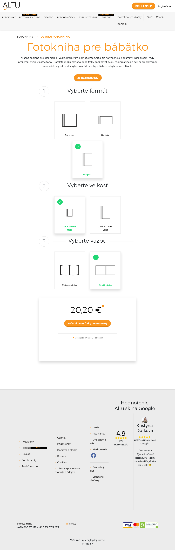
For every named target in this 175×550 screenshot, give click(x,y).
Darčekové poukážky (129, 17)
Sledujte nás (100, 450)
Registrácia (164, 6)
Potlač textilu (88, 17)
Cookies (61, 462)
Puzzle (106, 17)
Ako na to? (99, 434)
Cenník (160, 17)
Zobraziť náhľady (87, 78)
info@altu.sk (24, 524)
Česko (72, 524)
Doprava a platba (67, 450)
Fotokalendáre (29, 17)
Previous (131, 462)
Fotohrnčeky (66, 17)
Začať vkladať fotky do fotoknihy (87, 323)
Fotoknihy (9, 17)
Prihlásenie (143, 6)
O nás (150, 17)
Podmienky (64, 444)
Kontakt (122, 24)
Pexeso (48, 17)
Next (158, 462)
